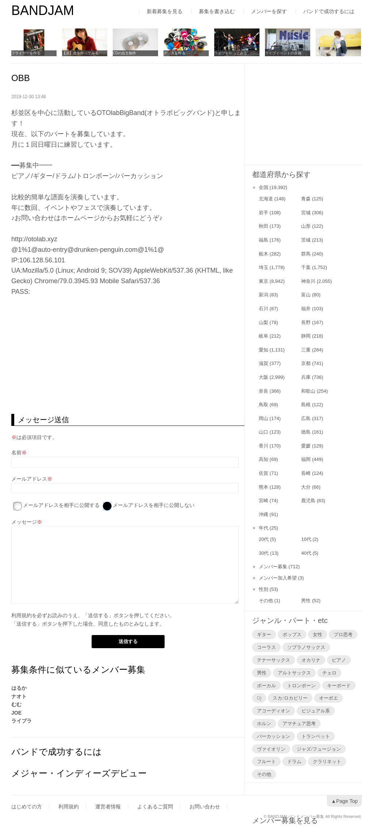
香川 (263, 446)
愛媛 (306, 446)
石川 (263, 308)
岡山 (263, 418)
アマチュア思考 (299, 723)
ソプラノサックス (306, 647)
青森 (306, 198)
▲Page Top (344, 801)
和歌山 (308, 391)
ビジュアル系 (315, 710)
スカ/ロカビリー (290, 698)
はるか (19, 688)
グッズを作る (174, 53)
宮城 (306, 212)
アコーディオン (273, 710)
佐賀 (263, 473)
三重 (306, 350)
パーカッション (273, 736)
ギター (264, 634)
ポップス (291, 634)
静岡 (306, 336)
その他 (266, 600)
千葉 (306, 267)
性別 (263, 589)
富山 (306, 294)
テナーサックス (273, 660)
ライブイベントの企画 (283, 53)
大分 (306, 487)
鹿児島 (308, 500)
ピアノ (339, 660)
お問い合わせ (204, 806)
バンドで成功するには (328, 11)
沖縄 (263, 514)
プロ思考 (343, 634)
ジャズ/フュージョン (319, 749)
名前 (16, 452)
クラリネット (327, 761)
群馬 (306, 254)
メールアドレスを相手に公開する (61, 505)
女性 (317, 634)
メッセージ (24, 522)
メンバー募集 (273, 566)
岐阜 (263, 336)
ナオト (19, 696)
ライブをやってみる (230, 53)
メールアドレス (29, 479)
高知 (263, 459)
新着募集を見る (164, 11)
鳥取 (263, 404)
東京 (263, 281)
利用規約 (21, 615)
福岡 (306, 459)
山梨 (263, 322)
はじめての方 (26, 806)
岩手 (263, 212)
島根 (306, 404)
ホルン (264, 723)
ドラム (294, 761)
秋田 (263, 226)
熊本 (263, 487)
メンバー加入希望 (278, 578)
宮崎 (263, 500)
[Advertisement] (128, 355)
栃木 (263, 254)
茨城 (306, 240)
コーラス (266, 647)
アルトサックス (294, 672)
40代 (306, 553)
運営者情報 (108, 806)
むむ (16, 704)
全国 (263, 187)
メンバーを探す (269, 11)
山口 (263, 432)
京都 (306, 363)
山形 (306, 226)
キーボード (339, 685)
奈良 (263, 391)
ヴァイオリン (271, 749)
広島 (306, 418)
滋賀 (263, 363)
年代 (263, 528)
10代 (306, 539)
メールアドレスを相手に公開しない (154, 505)
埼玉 (263, 267)
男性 (306, 600)
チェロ (329, 672)
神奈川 (308, 281)
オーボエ (328, 698)
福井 (306, 308)
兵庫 (306, 377)
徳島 (306, 432)
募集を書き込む (217, 11)
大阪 (263, 377)
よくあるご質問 (155, 806)
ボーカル (266, 685)
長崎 (306, 473)
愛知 (263, 350)
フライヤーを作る (26, 53)
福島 (263, 240)
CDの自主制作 (124, 53)
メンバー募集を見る (285, 792)
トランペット (315, 736)
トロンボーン (301, 685)
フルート (266, 761)
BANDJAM (42, 10)
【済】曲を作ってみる (80, 53)
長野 (306, 322)
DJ (259, 698)
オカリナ (310, 660)
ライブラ (21, 721)
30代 (264, 553)
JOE (16, 713)
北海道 (266, 198)
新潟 (263, 294)
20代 (264, 539)
